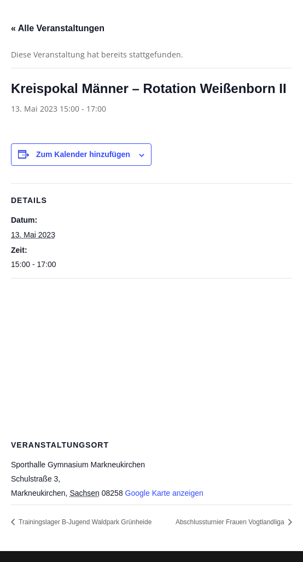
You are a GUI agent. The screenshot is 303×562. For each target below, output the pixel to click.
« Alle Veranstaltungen (57, 28)
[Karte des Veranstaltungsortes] (151, 358)
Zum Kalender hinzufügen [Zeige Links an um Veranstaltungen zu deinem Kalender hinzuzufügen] (83, 154)
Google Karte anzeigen (164, 493)
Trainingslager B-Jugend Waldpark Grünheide (84, 522)
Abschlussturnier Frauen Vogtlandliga (231, 522)
